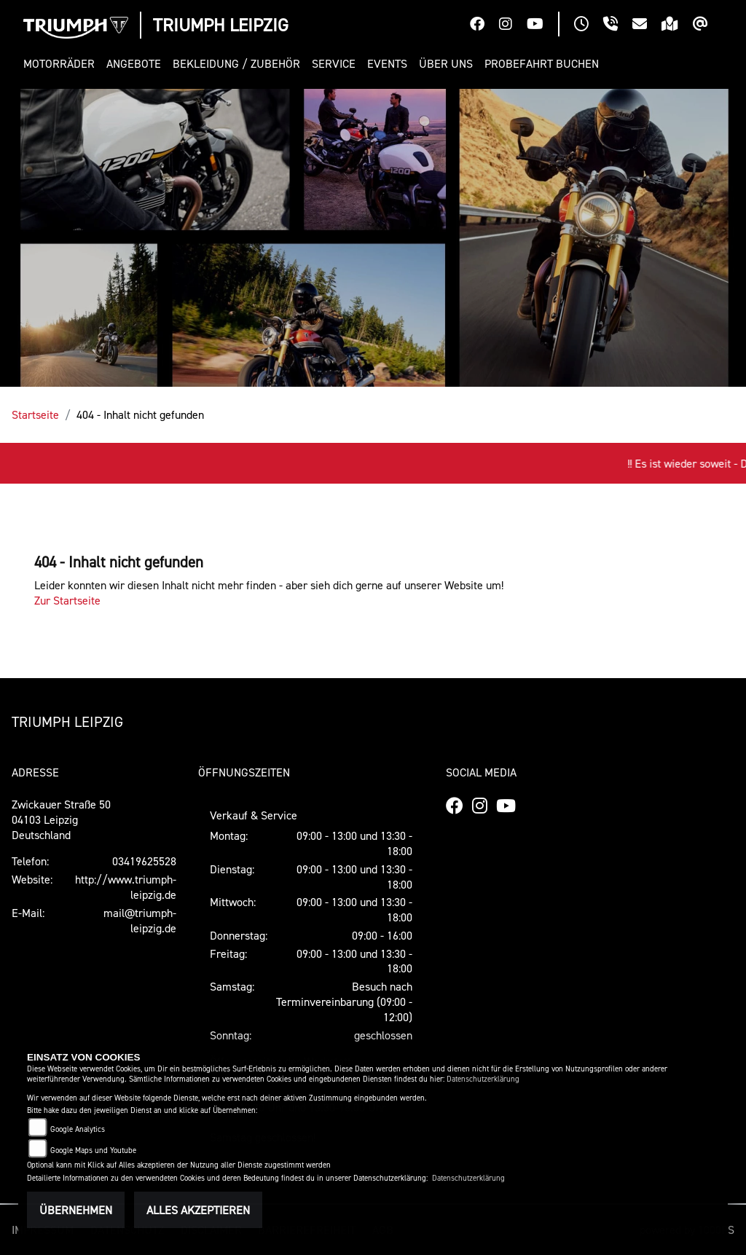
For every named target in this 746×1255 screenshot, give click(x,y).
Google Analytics (77, 1129)
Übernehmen (75, 1210)
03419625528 (144, 861)
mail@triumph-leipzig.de (139, 920)
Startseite (35, 414)
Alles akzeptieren (198, 1210)
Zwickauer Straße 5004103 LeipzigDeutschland (61, 819)
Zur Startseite (67, 600)
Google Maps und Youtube (93, 1150)
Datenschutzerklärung (483, 1079)
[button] (62, 63)
